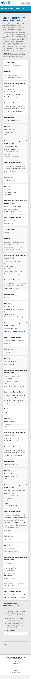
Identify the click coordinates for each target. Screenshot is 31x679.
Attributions (15, 666)
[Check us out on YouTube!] (14, 677)
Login (15, 661)
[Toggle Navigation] (15, 3)
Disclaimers (15, 663)
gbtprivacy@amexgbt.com (16, 331)
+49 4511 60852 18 (15, 94)
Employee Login (15, 672)
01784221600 (11, 585)
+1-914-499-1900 (12, 441)
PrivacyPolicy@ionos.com (16, 386)
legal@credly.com (13, 209)
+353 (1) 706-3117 (12, 506)
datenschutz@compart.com (17, 97)
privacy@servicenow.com (16, 583)
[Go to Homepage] (6, 3)
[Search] (24, 3)
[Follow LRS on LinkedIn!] (17, 677)
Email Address (8, 631)
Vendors (15, 670)
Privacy (15, 668)
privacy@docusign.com (15, 274)
